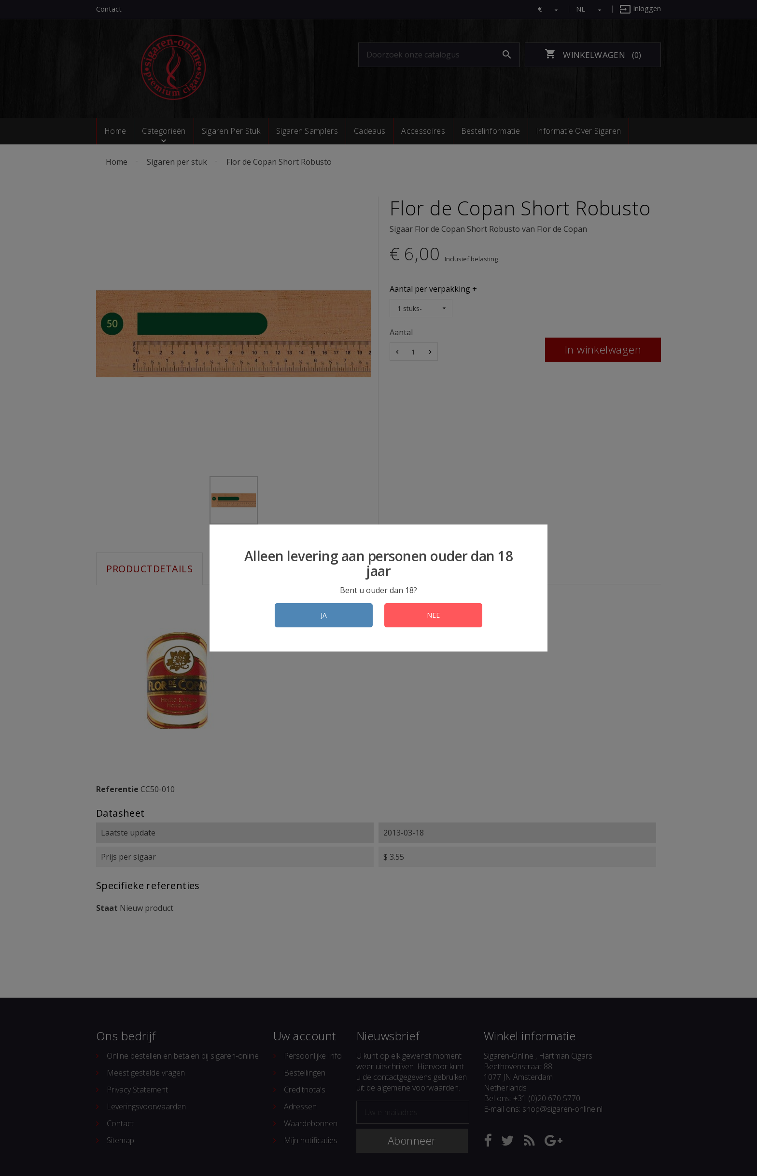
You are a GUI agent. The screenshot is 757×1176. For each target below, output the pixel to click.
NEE (433, 615)
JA (324, 615)
